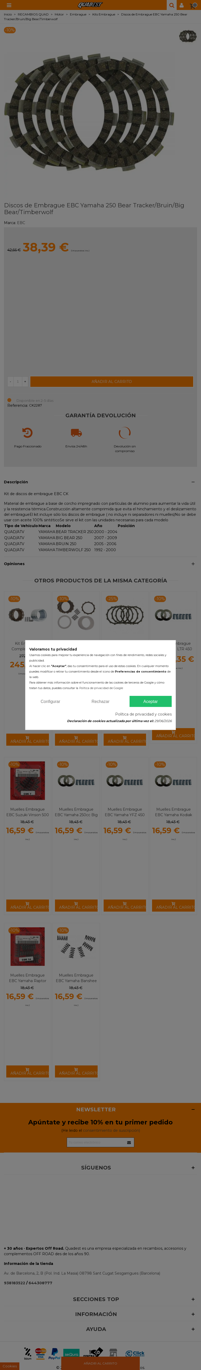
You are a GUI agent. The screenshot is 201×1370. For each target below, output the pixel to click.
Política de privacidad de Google (101, 688)
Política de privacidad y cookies (143, 714)
